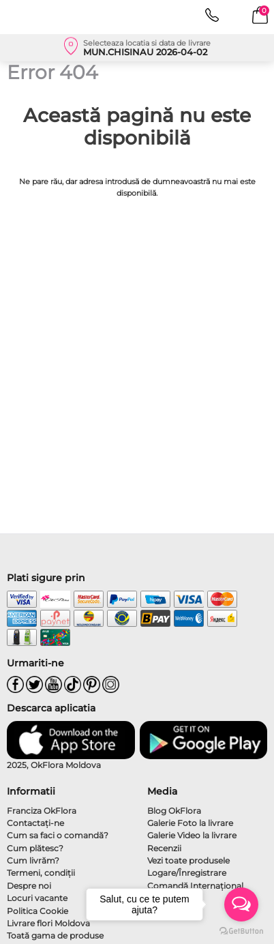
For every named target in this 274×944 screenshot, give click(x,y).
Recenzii (164, 848)
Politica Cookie (37, 911)
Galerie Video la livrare (192, 835)
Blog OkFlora (174, 811)
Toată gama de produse (55, 935)
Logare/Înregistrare (186, 873)
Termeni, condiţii (41, 873)
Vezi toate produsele (188, 860)
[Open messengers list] (241, 904)
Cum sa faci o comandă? (57, 835)
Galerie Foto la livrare (190, 823)
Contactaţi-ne (35, 823)
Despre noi (29, 886)
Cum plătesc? (35, 848)
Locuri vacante (37, 898)
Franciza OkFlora (41, 811)
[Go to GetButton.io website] (241, 930)
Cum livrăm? (33, 860)
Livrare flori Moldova (48, 923)
